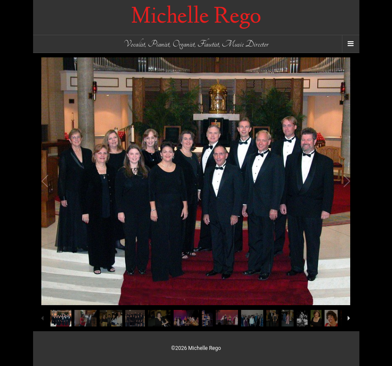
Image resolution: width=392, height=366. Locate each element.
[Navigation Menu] (350, 44)
